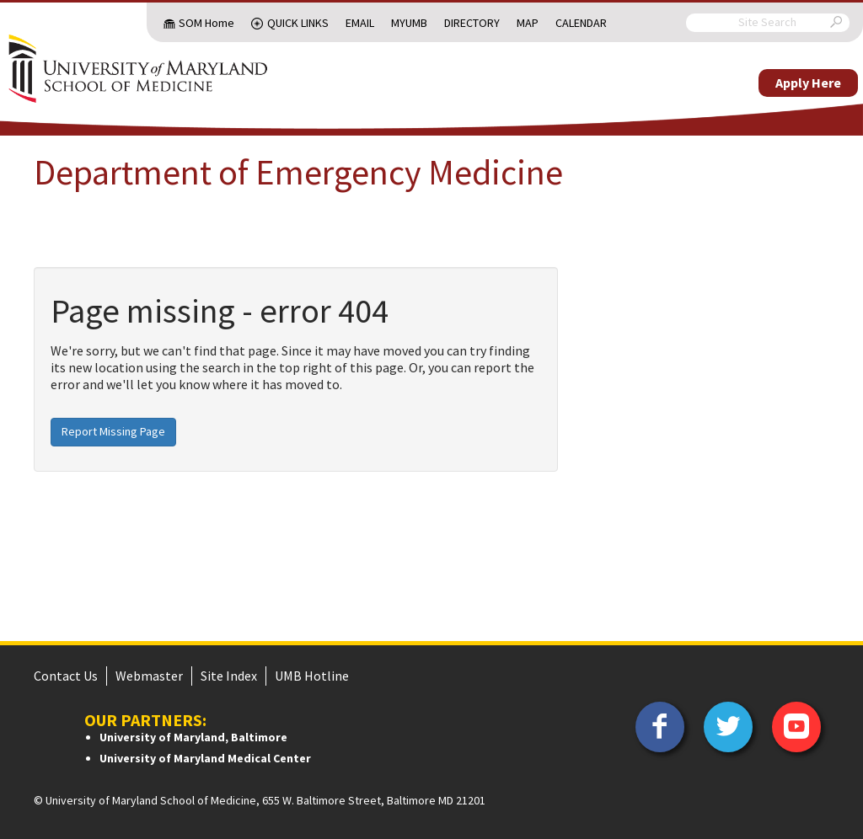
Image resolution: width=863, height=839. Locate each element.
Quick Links (298, 22)
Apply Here (808, 82)
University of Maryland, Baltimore (193, 737)
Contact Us (66, 675)
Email (360, 22)
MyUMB (409, 22)
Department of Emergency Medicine (298, 172)
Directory (472, 22)
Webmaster (149, 675)
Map (528, 22)
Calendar (581, 22)
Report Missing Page (113, 431)
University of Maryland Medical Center (205, 758)
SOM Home (206, 22)
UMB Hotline (312, 675)
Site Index (229, 675)
